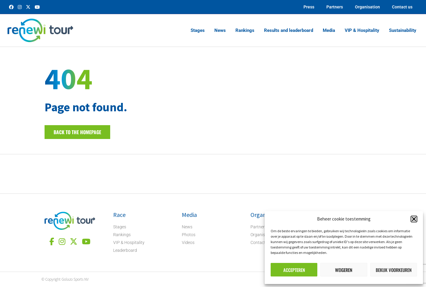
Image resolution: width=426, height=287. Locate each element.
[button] (414, 219)
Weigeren (343, 270)
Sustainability (402, 30)
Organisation (367, 7)
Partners (334, 7)
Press (308, 7)
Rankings (244, 30)
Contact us (402, 7)
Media (329, 30)
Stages (198, 30)
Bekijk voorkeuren (394, 270)
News (220, 30)
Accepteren (294, 270)
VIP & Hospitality (362, 30)
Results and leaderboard (288, 30)
